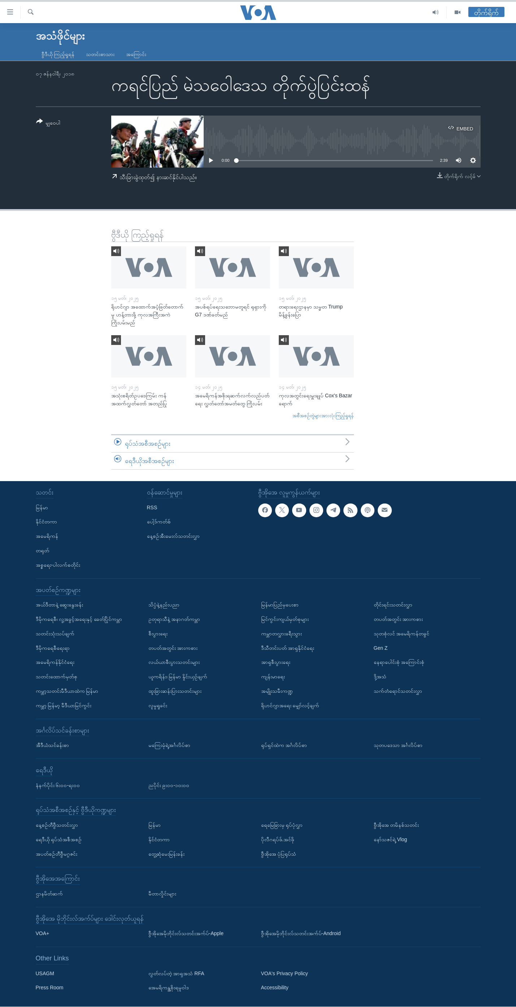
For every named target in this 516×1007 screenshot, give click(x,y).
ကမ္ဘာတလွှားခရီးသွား (281, 633)
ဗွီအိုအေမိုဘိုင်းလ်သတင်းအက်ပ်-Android (301, 934)
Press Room (50, 988)
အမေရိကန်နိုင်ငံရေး (55, 662)
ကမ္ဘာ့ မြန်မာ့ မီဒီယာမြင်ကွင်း (64, 705)
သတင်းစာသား (100, 54)
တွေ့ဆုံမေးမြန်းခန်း (166, 854)
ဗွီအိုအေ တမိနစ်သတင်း (396, 825)
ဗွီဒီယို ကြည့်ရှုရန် (58, 54)
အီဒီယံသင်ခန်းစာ (52, 745)
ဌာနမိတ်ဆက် (49, 893)
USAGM (45, 973)
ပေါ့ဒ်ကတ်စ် (159, 522)
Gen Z (381, 648)
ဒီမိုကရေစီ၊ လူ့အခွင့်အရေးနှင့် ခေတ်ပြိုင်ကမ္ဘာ (79, 619)
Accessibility (275, 988)
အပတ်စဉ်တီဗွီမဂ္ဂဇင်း (56, 854)
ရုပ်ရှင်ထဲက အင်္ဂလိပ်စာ (284, 745)
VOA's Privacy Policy (284, 973)
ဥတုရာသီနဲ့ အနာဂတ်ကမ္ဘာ (174, 619)
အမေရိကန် (47, 536)
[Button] (48, 123)
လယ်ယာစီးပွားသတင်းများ (174, 662)
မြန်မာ (42, 507)
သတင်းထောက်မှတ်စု (56, 677)
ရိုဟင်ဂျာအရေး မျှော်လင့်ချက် (290, 705)
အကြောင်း (136, 54)
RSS (152, 507)
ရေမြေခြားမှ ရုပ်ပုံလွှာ (282, 825)
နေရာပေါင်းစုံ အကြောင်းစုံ (399, 662)
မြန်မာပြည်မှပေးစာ (280, 605)
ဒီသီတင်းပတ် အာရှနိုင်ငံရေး (288, 648)
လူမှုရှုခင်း (157, 705)
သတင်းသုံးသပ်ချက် (55, 633)
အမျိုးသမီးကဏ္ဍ (277, 691)
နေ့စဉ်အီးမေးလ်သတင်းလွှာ (173, 536)
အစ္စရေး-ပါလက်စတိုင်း (58, 565)
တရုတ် (42, 550)
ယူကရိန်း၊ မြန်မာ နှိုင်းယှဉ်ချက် (178, 677)
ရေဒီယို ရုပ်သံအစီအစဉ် (59, 839)
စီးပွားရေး (158, 633)
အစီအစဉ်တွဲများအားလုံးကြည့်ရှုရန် (323, 415)
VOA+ (42, 934)
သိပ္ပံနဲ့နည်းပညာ (163, 605)
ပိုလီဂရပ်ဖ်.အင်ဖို (278, 839)
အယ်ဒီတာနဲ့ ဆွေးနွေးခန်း (59, 605)
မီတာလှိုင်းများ (162, 893)
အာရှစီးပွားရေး (275, 662)
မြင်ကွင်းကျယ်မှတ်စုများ (285, 619)
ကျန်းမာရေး (273, 677)
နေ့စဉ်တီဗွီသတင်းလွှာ (57, 825)
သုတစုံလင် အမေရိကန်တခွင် (402, 633)
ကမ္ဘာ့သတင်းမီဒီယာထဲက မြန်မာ (67, 691)
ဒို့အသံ (380, 677)
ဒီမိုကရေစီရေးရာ (53, 648)
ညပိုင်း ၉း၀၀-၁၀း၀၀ (169, 785)
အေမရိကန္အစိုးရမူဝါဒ (168, 988)
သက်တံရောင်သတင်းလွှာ (398, 691)
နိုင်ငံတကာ (46, 522)
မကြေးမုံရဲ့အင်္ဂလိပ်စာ (169, 745)
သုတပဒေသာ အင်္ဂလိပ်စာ (398, 745)
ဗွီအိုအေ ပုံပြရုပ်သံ (278, 854)
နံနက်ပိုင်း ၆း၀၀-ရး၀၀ (58, 785)
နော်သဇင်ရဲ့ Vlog (390, 839)
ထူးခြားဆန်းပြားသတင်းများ (174, 691)
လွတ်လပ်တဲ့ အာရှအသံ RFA (176, 973)
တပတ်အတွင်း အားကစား (173, 648)
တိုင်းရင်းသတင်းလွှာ (393, 605)
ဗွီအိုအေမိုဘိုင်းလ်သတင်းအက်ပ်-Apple (186, 934)
